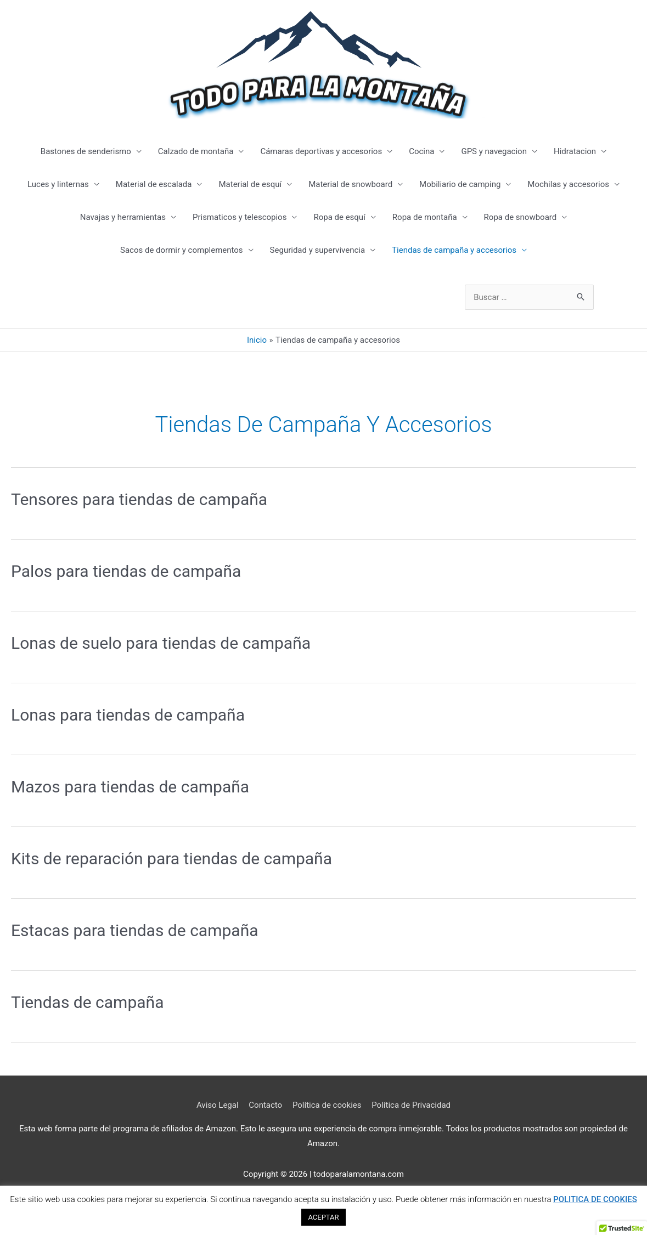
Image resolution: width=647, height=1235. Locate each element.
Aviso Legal (217, 1105)
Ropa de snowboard (520, 217)
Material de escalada (154, 184)
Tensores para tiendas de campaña (139, 499)
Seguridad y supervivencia (317, 250)
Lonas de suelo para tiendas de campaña (161, 643)
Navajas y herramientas (123, 217)
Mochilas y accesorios (568, 184)
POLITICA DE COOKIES (595, 1199)
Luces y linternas (58, 184)
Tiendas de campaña (87, 1002)
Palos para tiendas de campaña (126, 571)
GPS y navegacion (494, 151)
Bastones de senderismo (86, 151)
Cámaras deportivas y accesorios (321, 151)
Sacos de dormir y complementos (181, 250)
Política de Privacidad (411, 1105)
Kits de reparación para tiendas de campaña (171, 858)
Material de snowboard (350, 184)
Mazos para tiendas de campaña (130, 786)
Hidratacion (575, 151)
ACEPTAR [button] (323, 1217)
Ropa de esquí (339, 217)
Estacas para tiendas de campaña (134, 930)
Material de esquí (250, 184)
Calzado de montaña (196, 151)
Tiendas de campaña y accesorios (454, 250)
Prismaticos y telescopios (239, 217)
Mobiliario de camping (459, 184)
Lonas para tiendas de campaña (128, 714)
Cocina (421, 151)
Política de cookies (327, 1105)
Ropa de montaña (424, 217)
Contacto (265, 1105)
